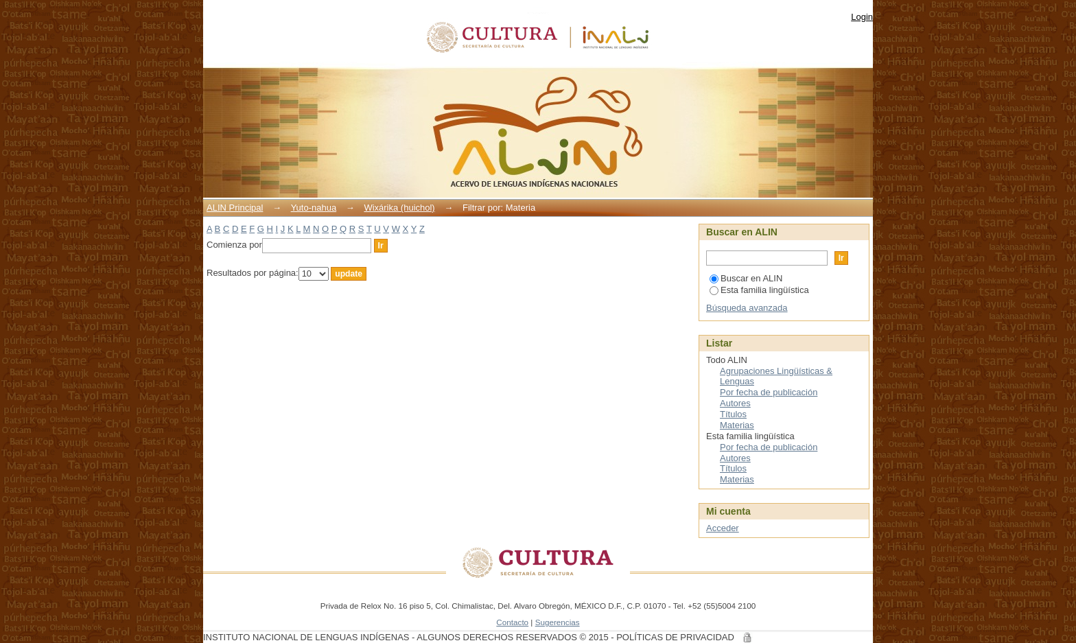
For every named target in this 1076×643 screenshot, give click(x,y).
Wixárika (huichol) (399, 207)
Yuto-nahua (314, 207)
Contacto (512, 622)
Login (862, 17)
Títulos (733, 414)
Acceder (722, 528)
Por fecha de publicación (768, 392)
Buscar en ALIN (746, 278)
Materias (737, 425)
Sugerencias (557, 622)
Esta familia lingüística (759, 290)
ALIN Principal (235, 207)
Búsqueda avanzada (747, 308)
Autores (735, 403)
